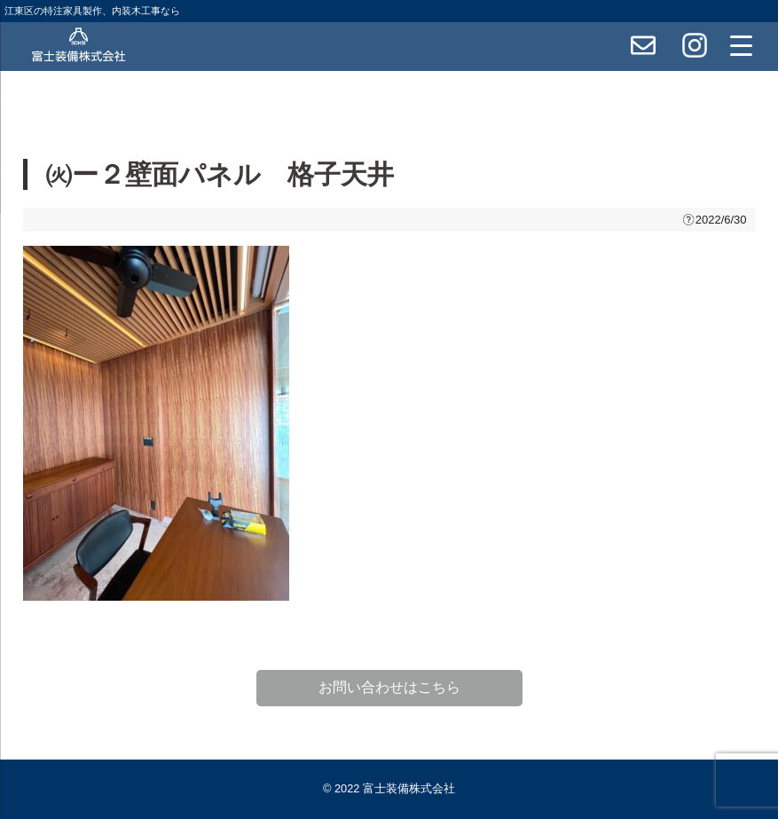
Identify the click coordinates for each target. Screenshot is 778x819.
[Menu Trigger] (740, 45)
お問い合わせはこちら (389, 687)
